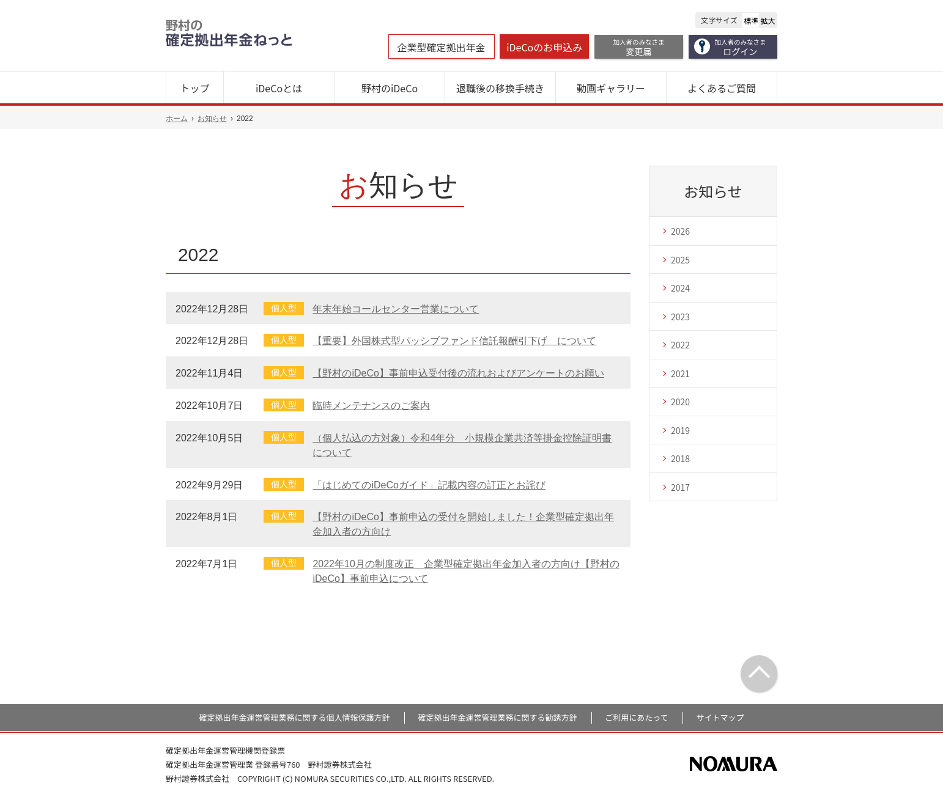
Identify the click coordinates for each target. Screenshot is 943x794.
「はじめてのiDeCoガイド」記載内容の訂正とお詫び (428, 485)
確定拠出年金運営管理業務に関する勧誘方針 (497, 717)
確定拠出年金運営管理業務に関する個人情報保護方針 (294, 717)
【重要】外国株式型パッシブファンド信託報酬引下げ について (454, 341)
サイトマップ (720, 717)
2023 (680, 317)
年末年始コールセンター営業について (395, 309)
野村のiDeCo (389, 88)
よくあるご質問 (721, 88)
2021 (680, 373)
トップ (194, 88)
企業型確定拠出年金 (442, 47)
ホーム (177, 118)
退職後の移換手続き (500, 88)
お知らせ (212, 118)
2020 (680, 401)
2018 (680, 458)
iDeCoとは (279, 88)
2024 (680, 288)
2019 (680, 430)
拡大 (768, 20)
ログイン (740, 47)
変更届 (639, 47)
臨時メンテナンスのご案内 (371, 405)
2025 (680, 260)
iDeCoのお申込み (544, 47)
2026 (680, 231)
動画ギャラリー (611, 88)
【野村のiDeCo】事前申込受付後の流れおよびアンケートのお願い (458, 373)
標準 (751, 20)
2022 (680, 345)
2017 (680, 487)
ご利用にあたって (636, 717)
